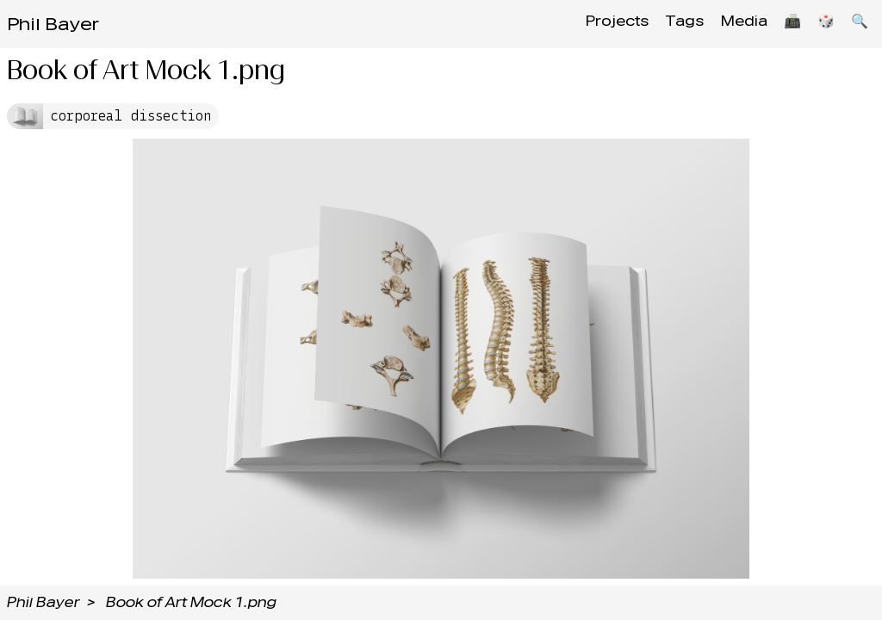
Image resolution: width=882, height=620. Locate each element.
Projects (596, 24)
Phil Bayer (53, 24)
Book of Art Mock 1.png (191, 602)
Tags (668, 24)
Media (731, 24)
